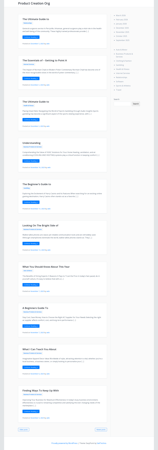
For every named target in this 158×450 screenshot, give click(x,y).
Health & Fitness (29, 106)
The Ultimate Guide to (35, 19)
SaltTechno (101, 443)
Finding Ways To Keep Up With (40, 390)
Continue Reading (31, 37)
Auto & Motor (28, 271)
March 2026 (121, 15)
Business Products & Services (33, 147)
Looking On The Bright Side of (40, 225)
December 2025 (122, 28)
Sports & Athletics (123, 86)
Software (119, 81)
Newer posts (101, 430)
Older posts (24, 430)
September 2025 (122, 40)
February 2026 (122, 19)
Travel (118, 90)
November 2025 (122, 32)
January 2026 (121, 24)
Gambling (27, 188)
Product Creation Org (34, 3)
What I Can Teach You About (39, 349)
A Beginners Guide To (35, 308)
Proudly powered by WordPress (64, 443)
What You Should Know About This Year (46, 266)
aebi (47, 44)
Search (116, 99)
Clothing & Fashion (124, 61)
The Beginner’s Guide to (36, 184)
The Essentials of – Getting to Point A (44, 60)
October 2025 (121, 36)
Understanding (31, 143)
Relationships (28, 23)
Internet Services (29, 64)
